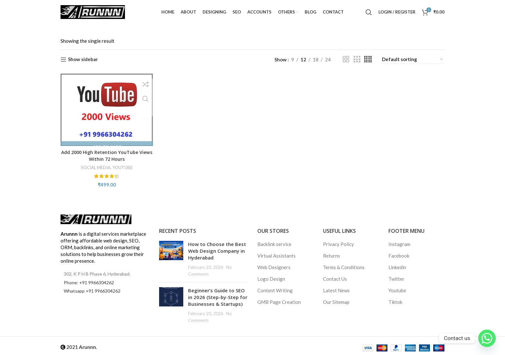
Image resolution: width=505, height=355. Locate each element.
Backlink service (274, 244)
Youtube (397, 290)
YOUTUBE (123, 166)
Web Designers (274, 267)
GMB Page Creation (279, 302)
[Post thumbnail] (171, 259)
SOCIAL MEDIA (94, 166)
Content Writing (275, 290)
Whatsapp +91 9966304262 (92, 291)
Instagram (399, 244)
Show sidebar (83, 59)
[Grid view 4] (368, 59)
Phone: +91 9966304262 (89, 282)
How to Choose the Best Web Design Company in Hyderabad (217, 251)
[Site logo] (93, 11)
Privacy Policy (338, 244)
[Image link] (96, 219)
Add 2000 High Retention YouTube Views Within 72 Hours (106, 154)
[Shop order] (412, 59)
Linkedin (397, 267)
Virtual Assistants (276, 256)
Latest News (336, 290)
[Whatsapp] (487, 338)
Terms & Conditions (344, 267)
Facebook (398, 256)
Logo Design (271, 279)
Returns (331, 256)
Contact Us (335, 279)
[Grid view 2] (346, 59)
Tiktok (395, 302)
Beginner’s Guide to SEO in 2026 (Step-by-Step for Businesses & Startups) (217, 297)
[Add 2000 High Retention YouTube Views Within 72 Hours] (106, 109)
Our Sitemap (336, 302)
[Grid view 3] (357, 59)
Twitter (396, 279)
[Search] (368, 12)
